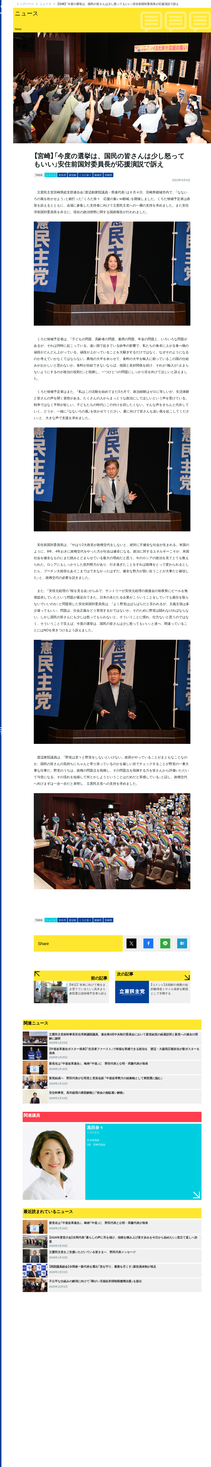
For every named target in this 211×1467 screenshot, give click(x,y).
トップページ (25, 4)
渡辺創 (72, 175)
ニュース (45, 4)
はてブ (182, 943)
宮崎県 (108, 175)
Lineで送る (165, 943)
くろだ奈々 (85, 175)
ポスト (131, 943)
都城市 (98, 175)
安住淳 (62, 175)
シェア (148, 943)
